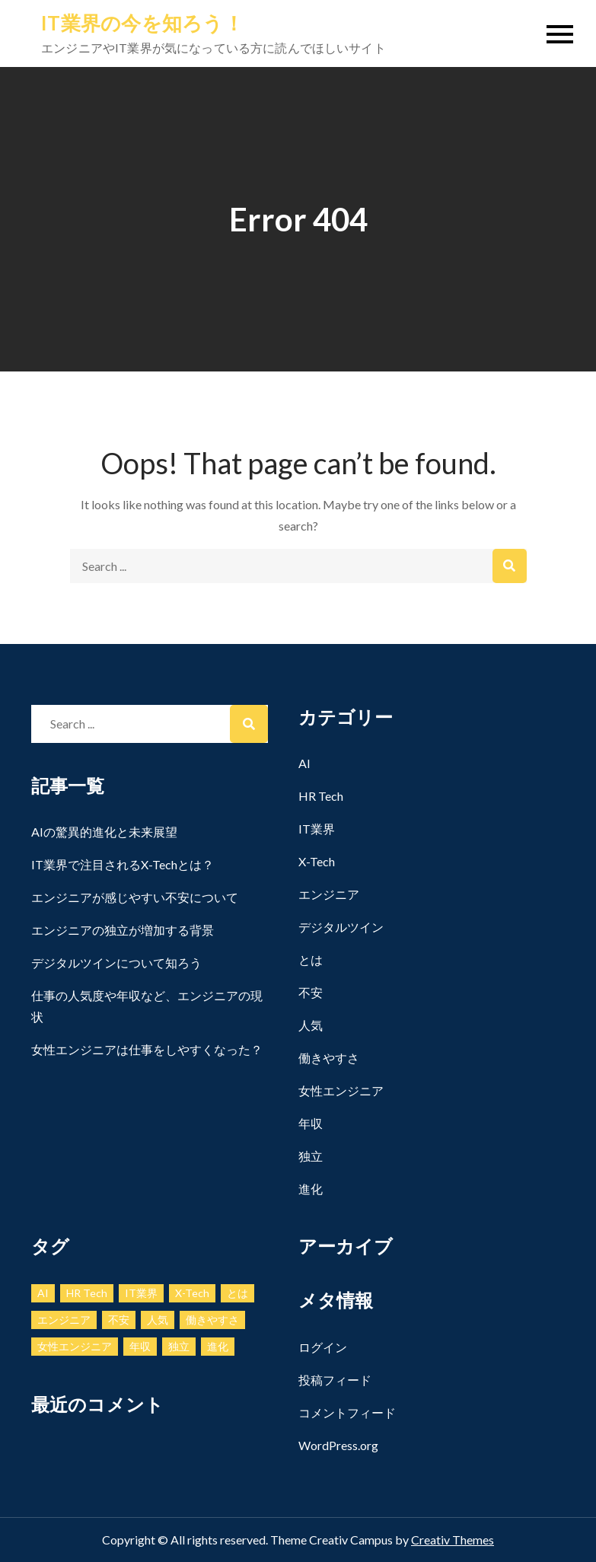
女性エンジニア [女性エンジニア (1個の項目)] (74, 1346)
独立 (310, 1156)
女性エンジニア (341, 1090)
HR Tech (320, 796)
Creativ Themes (452, 1539)
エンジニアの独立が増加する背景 (122, 930)
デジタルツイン (341, 927)
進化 (310, 1188)
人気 (310, 1025)
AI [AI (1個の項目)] (43, 1292)
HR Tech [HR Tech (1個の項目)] (86, 1292)
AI (304, 763)
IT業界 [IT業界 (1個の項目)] (141, 1292)
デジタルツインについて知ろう (116, 962)
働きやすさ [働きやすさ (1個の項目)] (212, 1319)
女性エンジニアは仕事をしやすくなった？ (147, 1049)
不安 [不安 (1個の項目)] (118, 1319)
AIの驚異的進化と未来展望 (104, 831)
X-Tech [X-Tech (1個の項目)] (192, 1292)
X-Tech (316, 861)
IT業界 (316, 828)
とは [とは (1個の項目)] (237, 1292)
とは (310, 959)
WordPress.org (338, 1445)
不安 (310, 992)
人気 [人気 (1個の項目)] (157, 1319)
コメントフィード (347, 1412)
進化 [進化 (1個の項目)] (217, 1346)
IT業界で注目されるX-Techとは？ (122, 864)
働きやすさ (328, 1057)
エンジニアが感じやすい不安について (134, 897)
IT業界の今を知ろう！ (142, 23)
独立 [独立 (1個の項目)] (179, 1346)
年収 (310, 1123)
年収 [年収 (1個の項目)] (140, 1346)
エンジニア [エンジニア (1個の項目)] (64, 1319)
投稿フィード (334, 1379)
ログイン (322, 1347)
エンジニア (328, 894)
